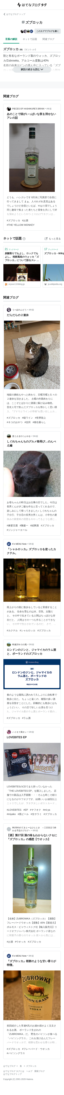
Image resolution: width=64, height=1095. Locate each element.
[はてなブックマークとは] (24, 238)
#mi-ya (46, 809)
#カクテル (12, 630)
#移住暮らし (39, 422)
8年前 (35, 830)
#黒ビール (23, 814)
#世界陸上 (40, 417)
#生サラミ (36, 814)
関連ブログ (48, 39)
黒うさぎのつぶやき (21, 436)
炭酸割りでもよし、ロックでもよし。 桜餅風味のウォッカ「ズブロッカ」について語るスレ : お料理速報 (22, 257)
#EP (25, 809)
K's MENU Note (19, 544)
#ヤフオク (35, 809)
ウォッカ (41, 55)
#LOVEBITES (14, 809)
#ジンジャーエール (17, 530)
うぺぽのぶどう (19, 310)
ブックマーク (12, 249)
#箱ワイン (27, 417)
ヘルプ (29, 1071)
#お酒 (25, 220)
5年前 (35, 436)
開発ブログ (39, 1071)
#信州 (28, 422)
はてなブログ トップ (14, 14)
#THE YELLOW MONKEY (20, 225)
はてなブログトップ (12, 1074)
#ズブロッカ (13, 220)
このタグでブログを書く (47, 31)
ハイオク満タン (19, 732)
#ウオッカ (20, 941)
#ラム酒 (26, 718)
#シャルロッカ (27, 630)
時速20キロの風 (19, 644)
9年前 (31, 956)
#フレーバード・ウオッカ (36, 1049)
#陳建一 (24, 525)
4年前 (49, 109)
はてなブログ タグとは (13, 1071)
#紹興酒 (34, 525)
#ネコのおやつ (15, 422)
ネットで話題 (30, 39)
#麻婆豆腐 (12, 525)
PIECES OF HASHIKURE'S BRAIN (28, 109)
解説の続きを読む (32, 69)
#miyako (11, 814)
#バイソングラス (16, 1053)
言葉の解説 (11, 39)
